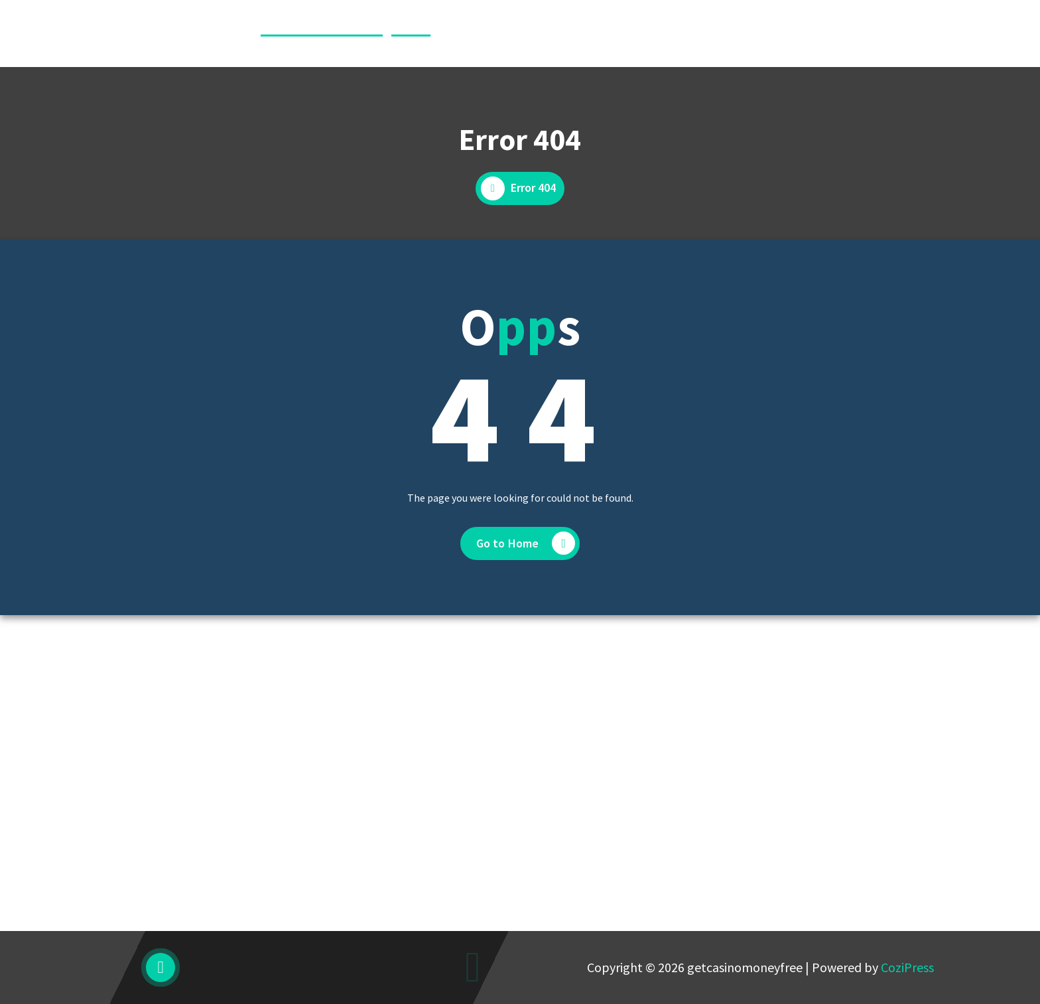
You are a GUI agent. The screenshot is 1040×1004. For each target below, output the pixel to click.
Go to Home (526, 543)
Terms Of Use (845, 33)
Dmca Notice (663, 33)
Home (454, 33)
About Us (513, 33)
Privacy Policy (753, 33)
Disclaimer (583, 33)
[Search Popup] (920, 34)
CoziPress (907, 967)
